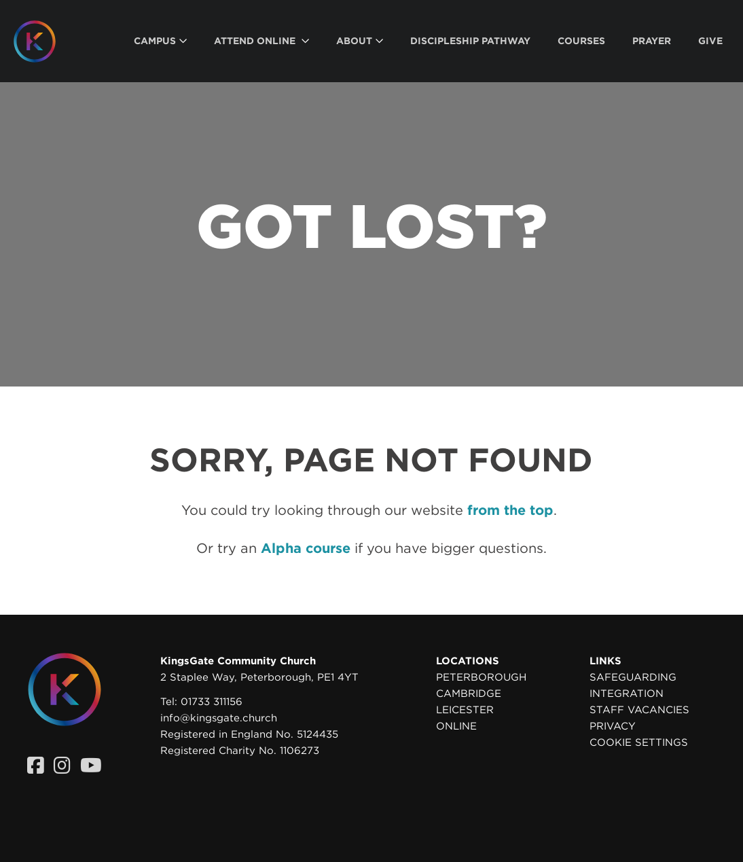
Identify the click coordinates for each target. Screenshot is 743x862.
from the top (510, 510)
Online (456, 726)
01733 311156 (211, 702)
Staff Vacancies (639, 710)
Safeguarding (633, 677)
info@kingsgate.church (218, 718)
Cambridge (468, 693)
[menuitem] (160, 41)
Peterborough (481, 677)
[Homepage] (45, 41)
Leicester (465, 710)
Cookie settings (639, 742)
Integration (627, 693)
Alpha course (305, 548)
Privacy (613, 726)
